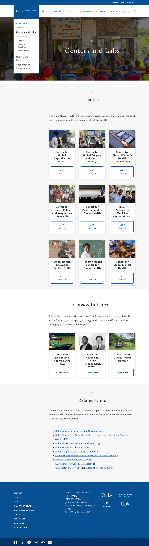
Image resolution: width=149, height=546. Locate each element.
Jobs (16, 502)
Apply (115, 2)
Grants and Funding (22, 58)
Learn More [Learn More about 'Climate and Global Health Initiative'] (122, 372)
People (57, 11)
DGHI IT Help (19, 519)
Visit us (17, 497)
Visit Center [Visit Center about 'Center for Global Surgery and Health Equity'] (92, 171)
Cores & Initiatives (22, 45)
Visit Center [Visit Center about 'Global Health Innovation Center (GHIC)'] (62, 278)
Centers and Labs (26, 32)
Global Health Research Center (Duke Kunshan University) (87, 455)
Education (72, 11)
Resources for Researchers (23, 66)
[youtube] (29, 542)
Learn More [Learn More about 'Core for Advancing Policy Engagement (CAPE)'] (92, 372)
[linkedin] (50, 542)
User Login (19, 523)
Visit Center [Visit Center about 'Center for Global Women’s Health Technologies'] (122, 171)
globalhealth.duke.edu (77, 502)
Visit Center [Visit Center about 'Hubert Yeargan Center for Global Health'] (92, 278)
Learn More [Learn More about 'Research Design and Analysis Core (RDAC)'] (62, 372)
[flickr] (43, 542)
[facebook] (15, 542)
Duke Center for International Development (79, 431)
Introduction (23, 37)
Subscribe (131, 2)
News (102, 11)
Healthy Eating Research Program (73, 459)
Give (122, 2)
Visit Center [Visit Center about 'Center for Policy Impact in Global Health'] (92, 226)
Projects (20, 27)
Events (114, 11)
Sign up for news (22, 506)
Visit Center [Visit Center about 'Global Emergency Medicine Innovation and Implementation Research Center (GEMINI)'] (122, 226)
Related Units (23, 51)
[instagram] (36, 542)
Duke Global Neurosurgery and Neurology (77, 443)
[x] (22, 542)
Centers (21, 41)
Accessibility (20, 527)
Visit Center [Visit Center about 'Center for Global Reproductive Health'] (62, 171)
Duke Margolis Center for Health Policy (76, 451)
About (44, 11)
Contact (18, 493)
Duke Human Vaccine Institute (72, 447)
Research (88, 11)
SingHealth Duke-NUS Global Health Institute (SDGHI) (85, 467)
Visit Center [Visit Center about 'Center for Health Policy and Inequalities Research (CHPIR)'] (62, 226)
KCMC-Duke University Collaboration (75, 463)
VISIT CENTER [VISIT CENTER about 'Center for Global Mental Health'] (122, 278)
